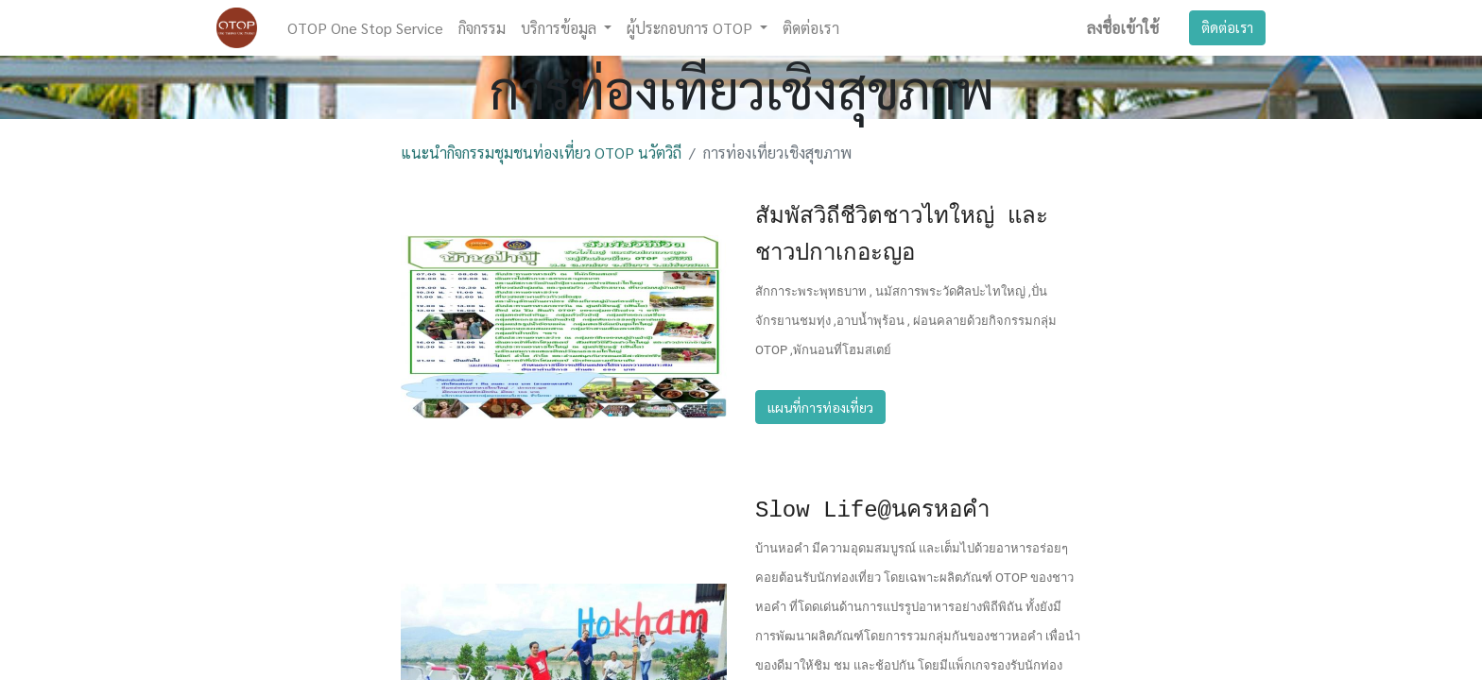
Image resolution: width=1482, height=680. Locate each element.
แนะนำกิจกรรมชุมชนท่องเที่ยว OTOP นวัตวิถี (541, 152)
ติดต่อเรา (1227, 27)
